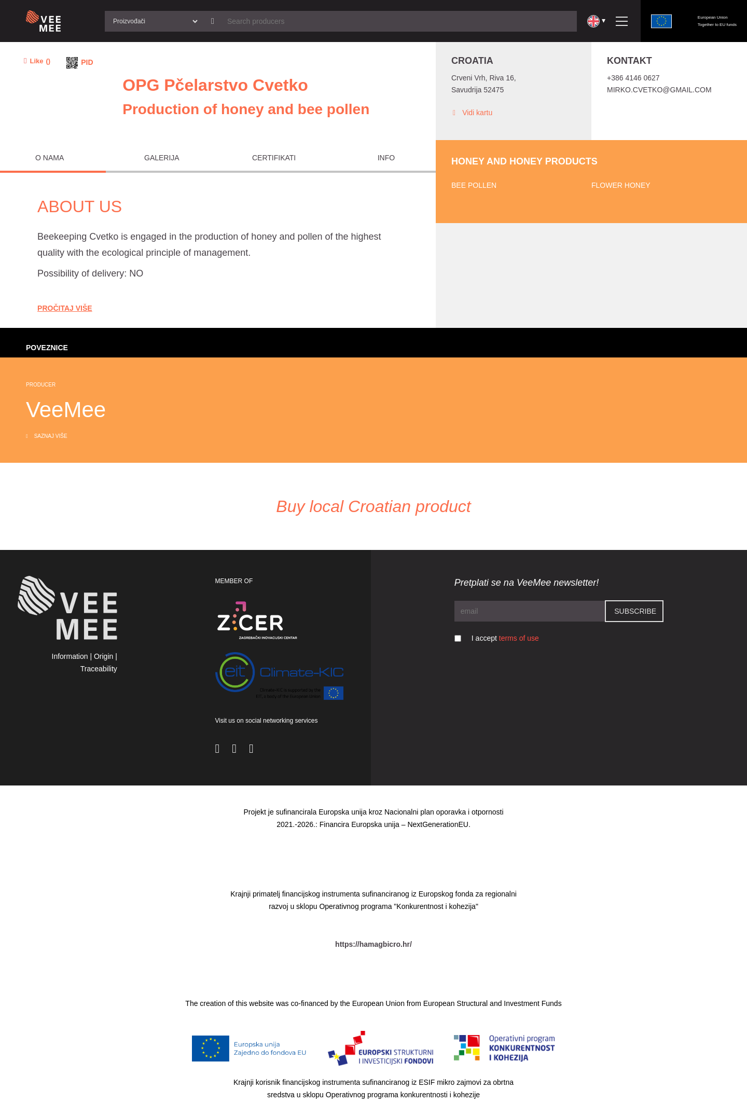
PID (87, 62)
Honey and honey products (524, 161)
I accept (505, 638)
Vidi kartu (471, 112)
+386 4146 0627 (633, 78)
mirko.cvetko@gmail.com (659, 90)
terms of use (519, 638)
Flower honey (621, 185)
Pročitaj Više (64, 308)
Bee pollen (473, 185)
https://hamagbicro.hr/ (373, 944)
